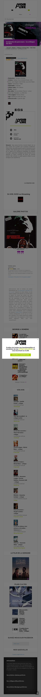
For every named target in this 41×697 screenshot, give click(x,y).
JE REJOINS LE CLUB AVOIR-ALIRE (20, 354)
